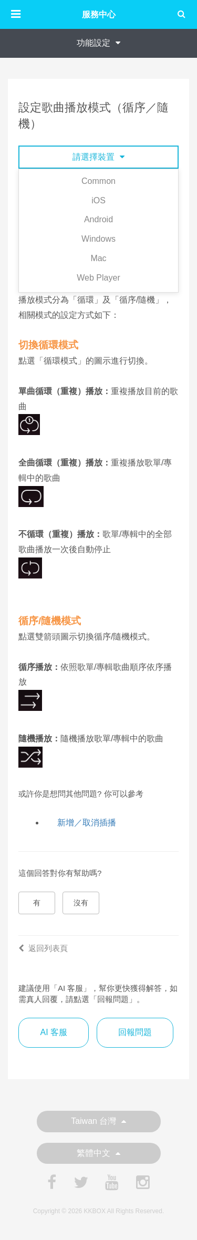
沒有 (81, 902)
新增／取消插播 (86, 822)
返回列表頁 (43, 948)
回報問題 (135, 1032)
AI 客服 (53, 1032)
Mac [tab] (98, 258)
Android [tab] (98, 219)
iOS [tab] (98, 200)
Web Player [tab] (98, 277)
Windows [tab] (98, 238)
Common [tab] (98, 181)
